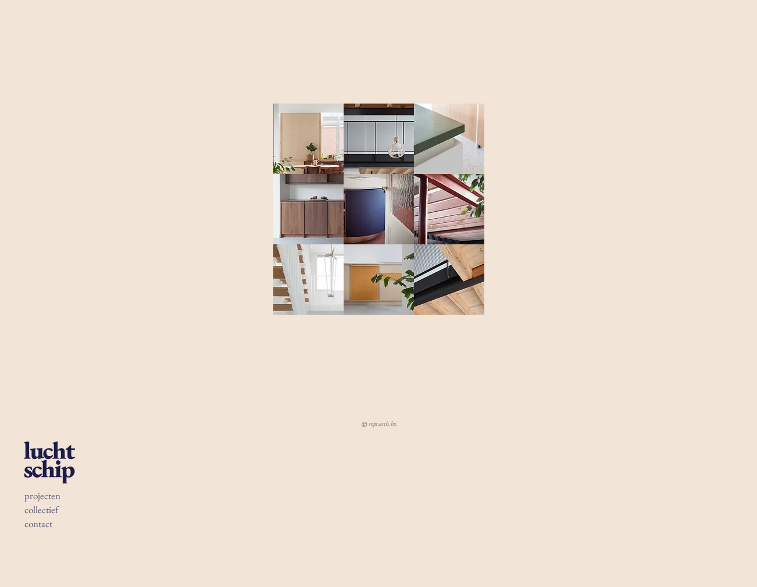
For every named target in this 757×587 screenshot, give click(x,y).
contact (38, 523)
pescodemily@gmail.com (316, 358)
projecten (42, 495)
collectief (41, 509)
